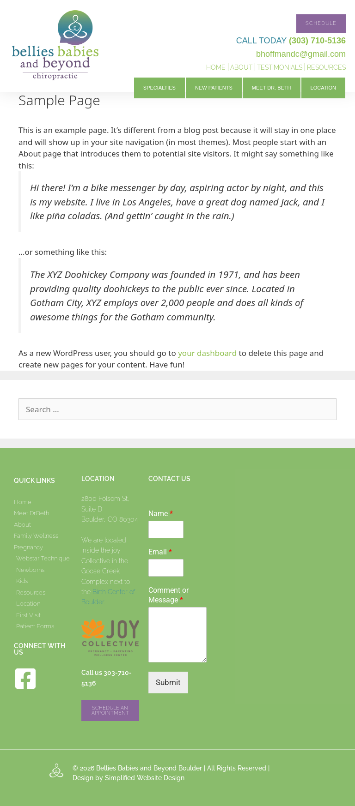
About (241, 67)
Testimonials (279, 67)
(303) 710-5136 (317, 40)
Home (216, 67)
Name (160, 513)
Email (160, 551)
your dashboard (207, 353)
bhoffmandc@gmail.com (301, 54)
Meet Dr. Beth (271, 87)
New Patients (214, 87)
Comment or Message (168, 595)
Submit (168, 682)
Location (323, 87)
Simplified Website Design (144, 778)
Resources (326, 67)
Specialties (159, 87)
